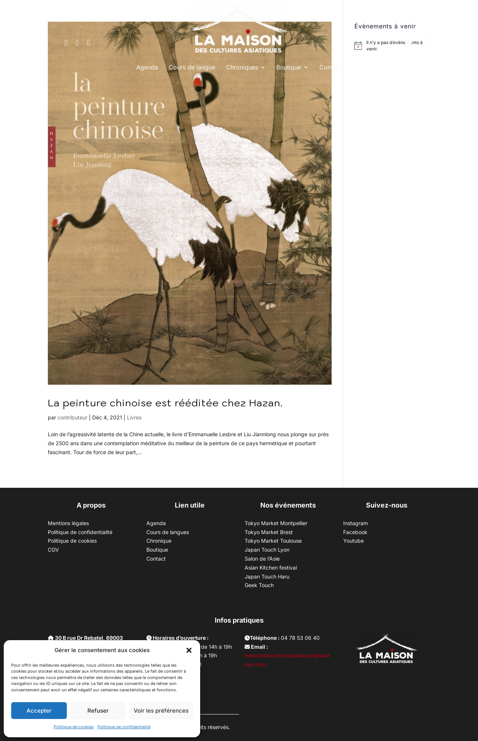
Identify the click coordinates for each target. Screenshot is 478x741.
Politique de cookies (74, 726)
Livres (134, 417)
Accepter (39, 710)
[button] (189, 650)
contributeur (72, 417)
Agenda (147, 67)
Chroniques (242, 67)
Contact (330, 67)
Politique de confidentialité (123, 726)
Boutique (288, 67)
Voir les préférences (161, 710)
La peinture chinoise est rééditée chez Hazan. (165, 402)
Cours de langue (192, 67)
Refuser (98, 710)
